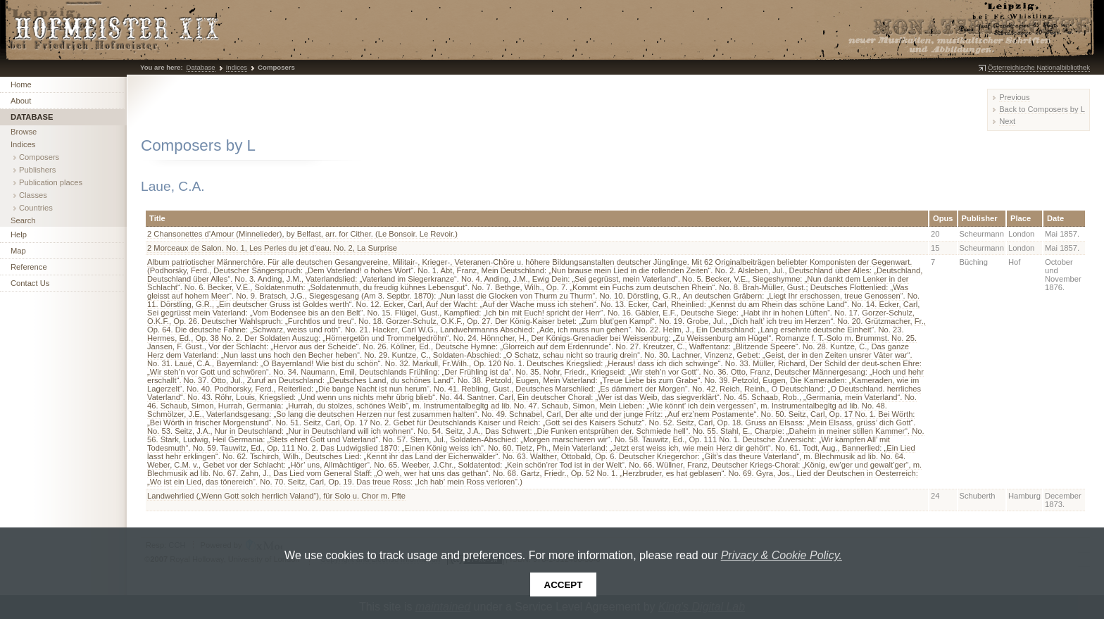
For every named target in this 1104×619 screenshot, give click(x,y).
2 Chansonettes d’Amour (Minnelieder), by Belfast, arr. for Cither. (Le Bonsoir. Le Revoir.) (302, 234)
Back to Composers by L (1042, 109)
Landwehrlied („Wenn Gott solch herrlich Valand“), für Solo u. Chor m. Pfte (276, 496)
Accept (563, 585)
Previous (1014, 97)
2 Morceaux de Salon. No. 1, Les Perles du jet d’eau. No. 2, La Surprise (272, 248)
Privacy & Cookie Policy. (781, 555)
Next (1007, 121)
